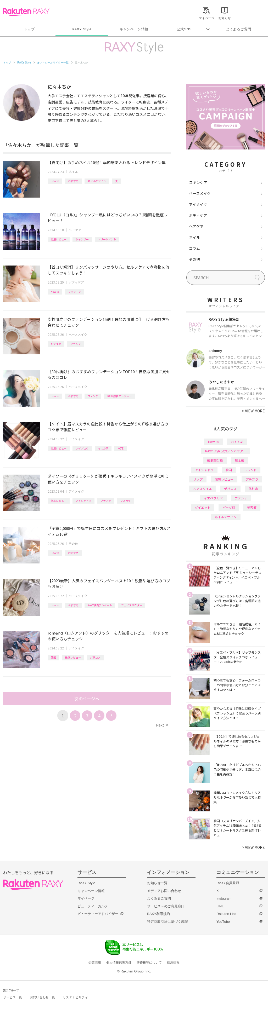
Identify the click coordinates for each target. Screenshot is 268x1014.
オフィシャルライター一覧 (53, 62)
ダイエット (202, 507)
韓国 (53, 657)
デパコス (230, 488)
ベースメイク (78, 334)
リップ (198, 479)
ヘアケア (75, 230)
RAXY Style (81, 29)
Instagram (224, 898)
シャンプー (82, 239)
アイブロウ (82, 448)
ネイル (73, 171)
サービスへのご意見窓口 (166, 906)
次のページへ (86, 698)
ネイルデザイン (97, 181)
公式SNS (184, 29)
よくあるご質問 (238, 29)
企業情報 (94, 962)
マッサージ (74, 291)
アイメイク (76, 439)
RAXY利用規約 (158, 914)
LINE (220, 906)
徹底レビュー (58, 239)
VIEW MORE (253, 410)
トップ (29, 29)
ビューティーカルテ (92, 906)
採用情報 (173, 962)
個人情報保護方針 (118, 962)
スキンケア (198, 182)
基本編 (239, 460)
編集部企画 (215, 460)
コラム (194, 248)
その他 (73, 543)
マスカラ (103, 448)
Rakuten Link (226, 914)
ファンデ (75, 344)
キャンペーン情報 (134, 29)
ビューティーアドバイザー (97, 914)
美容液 (251, 507)
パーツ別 (228, 507)
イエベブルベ (213, 498)
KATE (121, 448)
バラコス (95, 657)
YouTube (223, 922)
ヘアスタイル (202, 488)
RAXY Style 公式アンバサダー (225, 451)
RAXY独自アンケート (119, 396)
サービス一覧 (12, 997)
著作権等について (149, 962)
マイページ (85, 898)
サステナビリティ (75, 997)
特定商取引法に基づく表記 (167, 922)
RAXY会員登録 (227, 883)
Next (162, 725)
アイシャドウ (83, 501)
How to (55, 181)
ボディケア (76, 282)
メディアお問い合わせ (164, 891)
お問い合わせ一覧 (42, 997)
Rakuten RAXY (26, 12)
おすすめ (73, 181)
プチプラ (105, 501)
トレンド (250, 470)
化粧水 (253, 488)
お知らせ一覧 (157, 883)
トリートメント (107, 239)
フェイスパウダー (131, 605)
